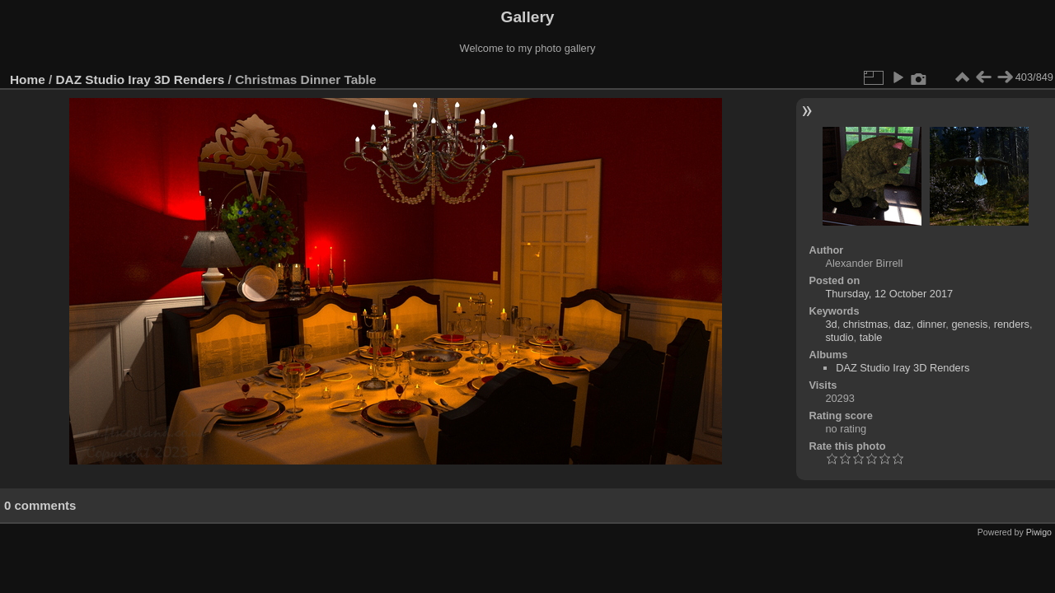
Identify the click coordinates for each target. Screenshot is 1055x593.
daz (903, 324)
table (871, 337)
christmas (866, 324)
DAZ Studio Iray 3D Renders (140, 79)
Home (27, 79)
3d (831, 324)
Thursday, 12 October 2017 (889, 293)
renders (1011, 324)
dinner (931, 324)
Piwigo (1039, 532)
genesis (969, 324)
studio (839, 337)
